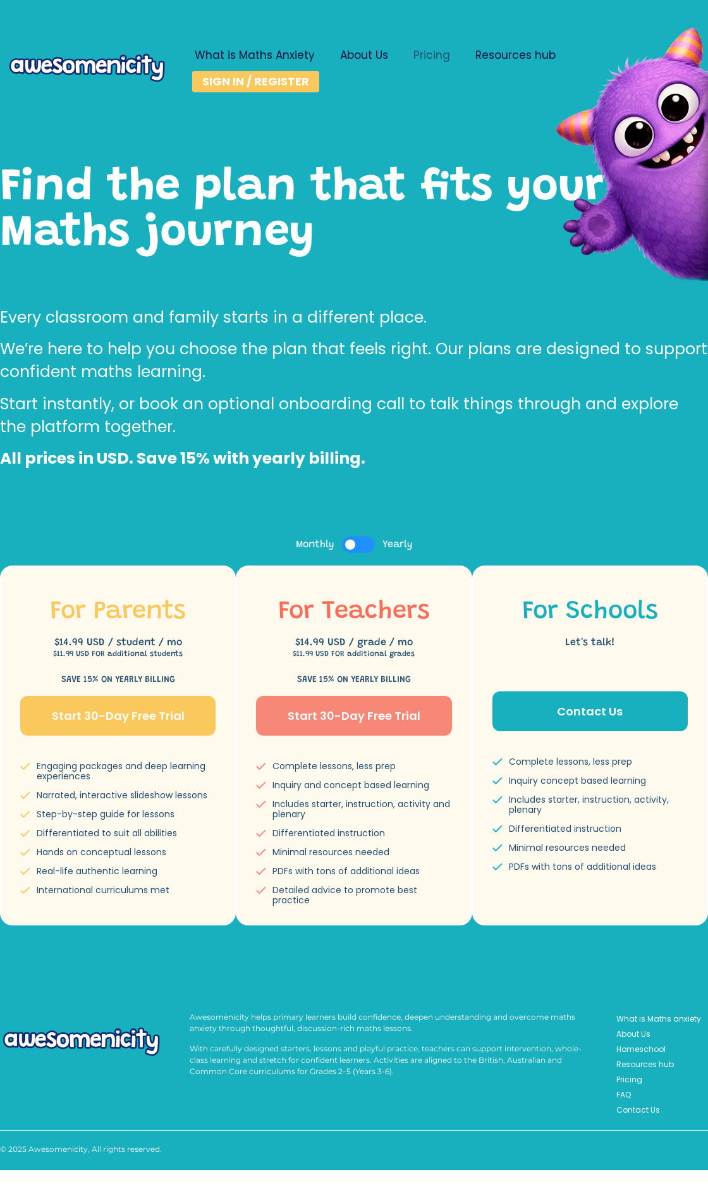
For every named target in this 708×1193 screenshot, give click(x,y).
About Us (364, 55)
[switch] (358, 544)
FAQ (623, 1094)
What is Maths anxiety (658, 1018)
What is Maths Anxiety (255, 55)
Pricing (431, 55)
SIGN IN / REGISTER (255, 81)
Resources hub (515, 55)
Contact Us (638, 1109)
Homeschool (641, 1049)
